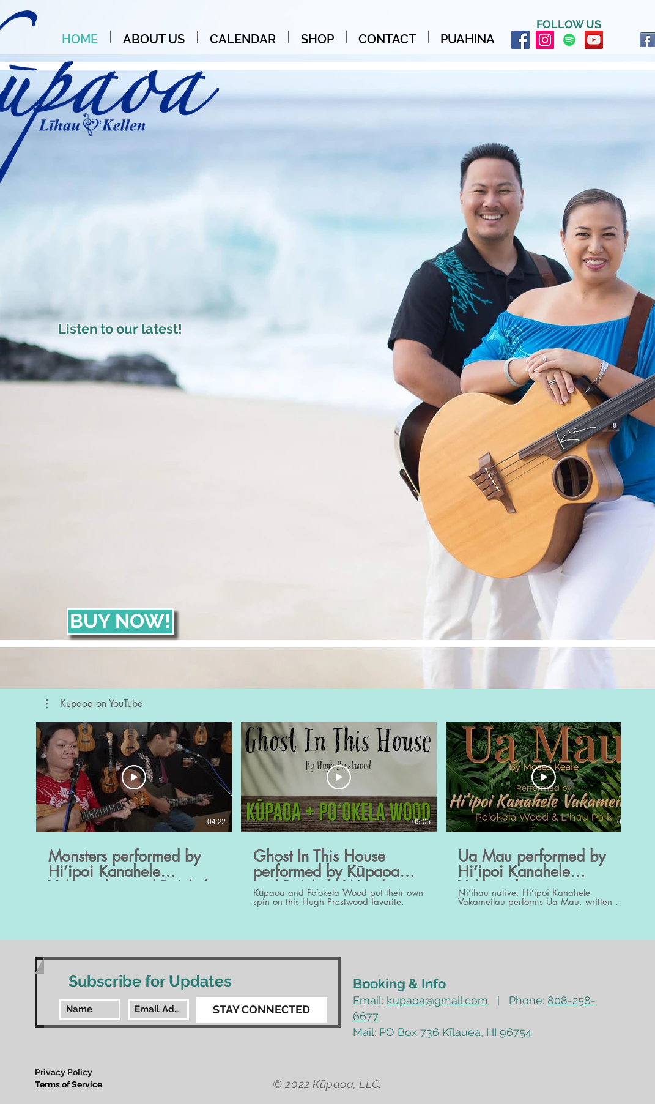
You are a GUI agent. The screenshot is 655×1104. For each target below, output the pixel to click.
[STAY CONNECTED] (261, 1010)
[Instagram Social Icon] (545, 40)
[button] (94, 703)
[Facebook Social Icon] (520, 40)
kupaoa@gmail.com (437, 1000)
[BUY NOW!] (120, 621)
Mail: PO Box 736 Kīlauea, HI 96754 (442, 1032)
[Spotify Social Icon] (569, 40)
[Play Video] (134, 777)
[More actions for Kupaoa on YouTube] (94, 703)
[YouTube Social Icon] (594, 40)
